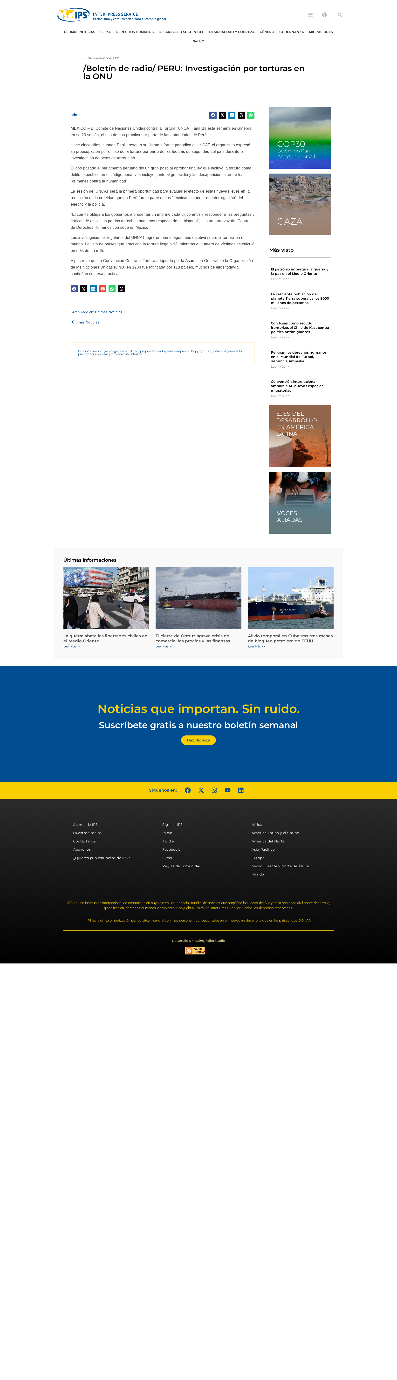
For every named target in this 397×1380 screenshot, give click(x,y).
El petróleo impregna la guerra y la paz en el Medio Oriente (299, 271)
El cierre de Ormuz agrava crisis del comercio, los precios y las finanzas (193, 638)
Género (267, 32)
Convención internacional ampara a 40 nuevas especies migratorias (297, 385)
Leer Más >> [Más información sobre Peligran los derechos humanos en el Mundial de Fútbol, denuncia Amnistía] (280, 366)
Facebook (171, 849)
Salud (199, 41)
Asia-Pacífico (263, 849)
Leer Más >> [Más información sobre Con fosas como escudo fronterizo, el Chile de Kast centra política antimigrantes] (280, 337)
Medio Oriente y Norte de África (280, 866)
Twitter (168, 841)
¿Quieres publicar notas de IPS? (101, 858)
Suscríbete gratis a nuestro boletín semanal (198, 725)
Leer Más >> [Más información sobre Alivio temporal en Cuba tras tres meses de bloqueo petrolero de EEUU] (256, 646)
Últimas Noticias (79, 32)
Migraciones (321, 32)
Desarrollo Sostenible (181, 32)
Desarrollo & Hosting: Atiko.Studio (198, 940)
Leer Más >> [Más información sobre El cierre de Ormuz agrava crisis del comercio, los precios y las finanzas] (164, 646)
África (257, 824)
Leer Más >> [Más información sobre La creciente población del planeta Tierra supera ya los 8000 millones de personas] (280, 308)
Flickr (167, 858)
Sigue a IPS (172, 824)
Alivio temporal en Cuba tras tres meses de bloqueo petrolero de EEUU (290, 638)
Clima (105, 32)
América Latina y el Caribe (275, 833)
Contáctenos (84, 841)
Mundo (258, 874)
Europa (258, 858)
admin (76, 115)
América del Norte (268, 841)
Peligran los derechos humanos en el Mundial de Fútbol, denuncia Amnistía (299, 356)
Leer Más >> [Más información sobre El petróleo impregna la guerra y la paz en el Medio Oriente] (280, 279)
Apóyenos (82, 849)
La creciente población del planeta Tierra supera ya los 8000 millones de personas (300, 298)
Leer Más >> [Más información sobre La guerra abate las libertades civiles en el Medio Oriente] (71, 646)
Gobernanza (291, 32)
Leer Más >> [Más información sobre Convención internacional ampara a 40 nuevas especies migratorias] (280, 395)
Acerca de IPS (85, 824)
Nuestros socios (87, 833)
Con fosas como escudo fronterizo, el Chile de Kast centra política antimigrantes (300, 327)
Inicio (167, 833)
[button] (339, 15)
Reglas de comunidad (181, 866)
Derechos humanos (135, 32)
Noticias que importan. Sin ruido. (198, 708)
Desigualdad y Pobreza (232, 32)
